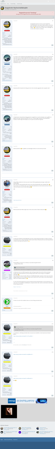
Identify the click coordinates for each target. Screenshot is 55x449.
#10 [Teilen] (52, 298)
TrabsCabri (41, 428)
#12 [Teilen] (52, 352)
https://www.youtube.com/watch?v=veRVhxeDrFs (22, 378)
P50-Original (23, 428)
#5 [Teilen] (52, 146)
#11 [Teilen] (52, 323)
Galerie (5, 433)
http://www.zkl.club (17, 200)
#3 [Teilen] (52, 85)
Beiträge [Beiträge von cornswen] (4, 32)
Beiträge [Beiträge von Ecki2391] (4, 191)
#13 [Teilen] (52, 376)
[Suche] (48, 1)
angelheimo (41, 432)
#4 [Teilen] (52, 114)
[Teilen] (53, 17)
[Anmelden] (51, 1)
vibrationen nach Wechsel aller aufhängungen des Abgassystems (34, 431)
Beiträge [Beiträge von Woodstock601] (4, 66)
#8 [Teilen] (52, 236)
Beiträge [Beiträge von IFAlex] (4, 310)
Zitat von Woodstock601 (20, 267)
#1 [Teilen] (52, 20)
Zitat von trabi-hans (19, 327)
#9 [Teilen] (52, 260)
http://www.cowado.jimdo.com (6, 80)
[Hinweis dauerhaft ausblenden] (52, 12)
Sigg (4, 432)
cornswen (8, 9)
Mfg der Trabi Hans (17, 286)
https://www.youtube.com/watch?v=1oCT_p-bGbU (22, 336)
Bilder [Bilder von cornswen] (3, 33)
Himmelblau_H (24, 344)
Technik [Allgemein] (25, 429)
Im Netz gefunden (6, 429)
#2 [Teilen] (52, 54)
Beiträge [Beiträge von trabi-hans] (4, 272)
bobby (23, 432)
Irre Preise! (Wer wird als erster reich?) (11, 427)
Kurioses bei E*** (43, 427)
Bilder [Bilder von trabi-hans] (3, 273)
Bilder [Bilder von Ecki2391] (3, 192)
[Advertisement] (21, 29)
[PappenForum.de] (2, 1)
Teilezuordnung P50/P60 (26, 427)
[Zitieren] (52, 45)
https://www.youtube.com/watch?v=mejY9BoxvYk (22, 354)
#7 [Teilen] (52, 207)
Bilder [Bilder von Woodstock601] (3, 67)
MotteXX (5, 428)
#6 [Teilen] (52, 179)
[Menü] (54, 1)
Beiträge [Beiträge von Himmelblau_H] (4, 248)
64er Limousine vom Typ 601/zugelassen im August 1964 (14, 431)
